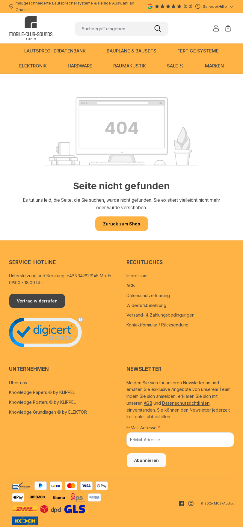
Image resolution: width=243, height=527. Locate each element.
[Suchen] (157, 29)
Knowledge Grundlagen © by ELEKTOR (48, 412)
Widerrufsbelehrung (146, 305)
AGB (130, 285)
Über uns (18, 382)
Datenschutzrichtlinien (186, 403)
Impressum (136, 275)
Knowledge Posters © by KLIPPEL (42, 402)
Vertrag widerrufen (37, 300)
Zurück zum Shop (121, 223)
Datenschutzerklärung (148, 295)
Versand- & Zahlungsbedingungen (160, 314)
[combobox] (111, 29)
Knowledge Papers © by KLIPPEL (42, 392)
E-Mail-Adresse (143, 427)
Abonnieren (146, 460)
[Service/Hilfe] (214, 6)
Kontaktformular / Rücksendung (157, 324)
